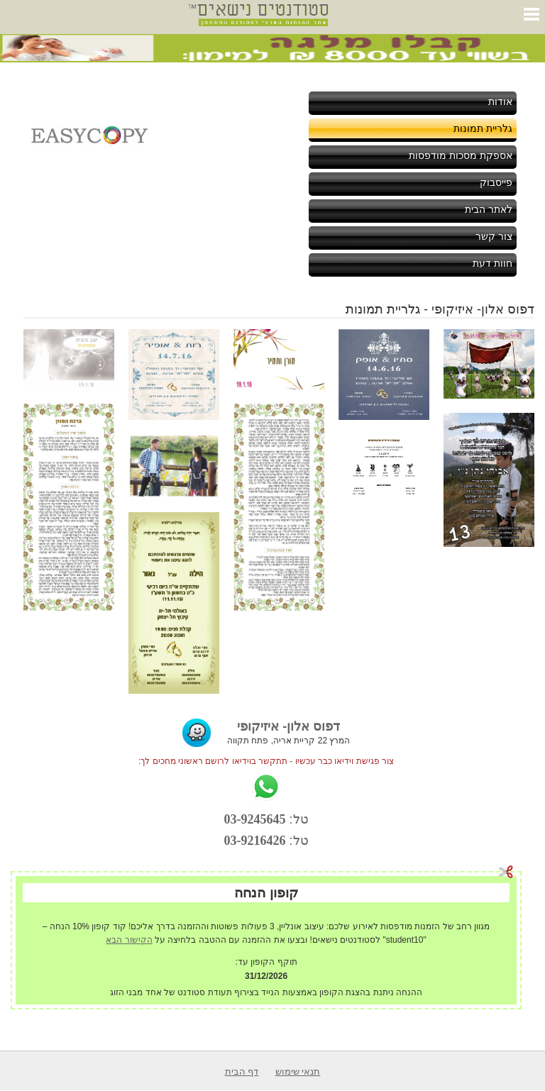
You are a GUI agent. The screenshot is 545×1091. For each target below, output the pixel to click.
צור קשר (493, 236)
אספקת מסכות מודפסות (460, 155)
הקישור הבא (129, 940)
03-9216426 (255, 841)
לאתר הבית (488, 209)
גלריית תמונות (482, 128)
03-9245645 (255, 819)
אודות (500, 101)
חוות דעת (492, 263)
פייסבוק (496, 182)
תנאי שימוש (298, 1071)
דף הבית (242, 1071)
